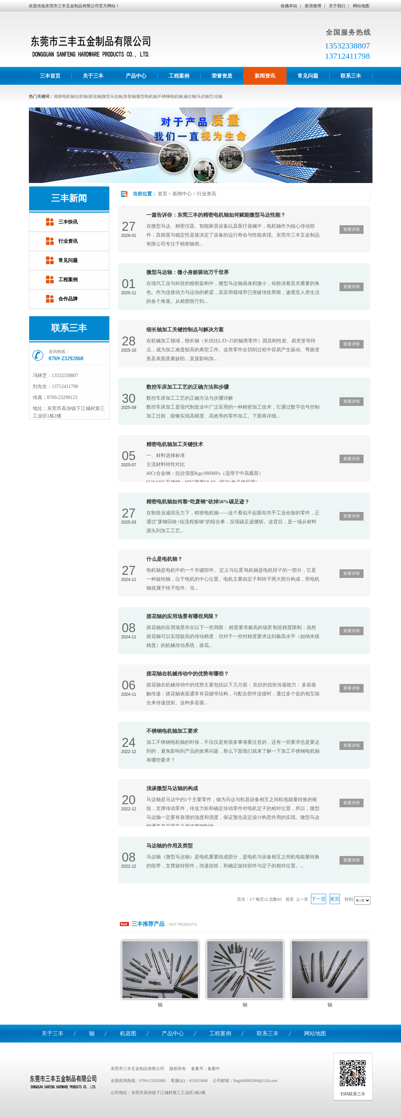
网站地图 (361, 5)
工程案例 (68, 279)
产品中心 (173, 1033)
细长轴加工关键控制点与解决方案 (185, 329)
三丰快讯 (68, 222)
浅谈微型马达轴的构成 (172, 788)
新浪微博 (313, 5)
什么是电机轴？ (164, 559)
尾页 (334, 899)
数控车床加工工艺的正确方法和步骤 (187, 387)
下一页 (318, 899)
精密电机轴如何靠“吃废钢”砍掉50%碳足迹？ (197, 501)
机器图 (128, 1033)
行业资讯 (206, 193)
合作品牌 (68, 298)
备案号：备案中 (205, 1068)
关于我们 (337, 5)
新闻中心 (182, 193)
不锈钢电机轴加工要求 (172, 731)
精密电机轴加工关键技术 (174, 444)
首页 (162, 193)
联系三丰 (268, 1033)
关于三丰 (53, 1033)
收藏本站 (289, 5)
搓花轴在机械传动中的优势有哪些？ (187, 673)
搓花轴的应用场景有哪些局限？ (182, 616)
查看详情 (351, 229)
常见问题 (68, 260)
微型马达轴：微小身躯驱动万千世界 (187, 272)
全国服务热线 (348, 32)
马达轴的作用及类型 (169, 845)
